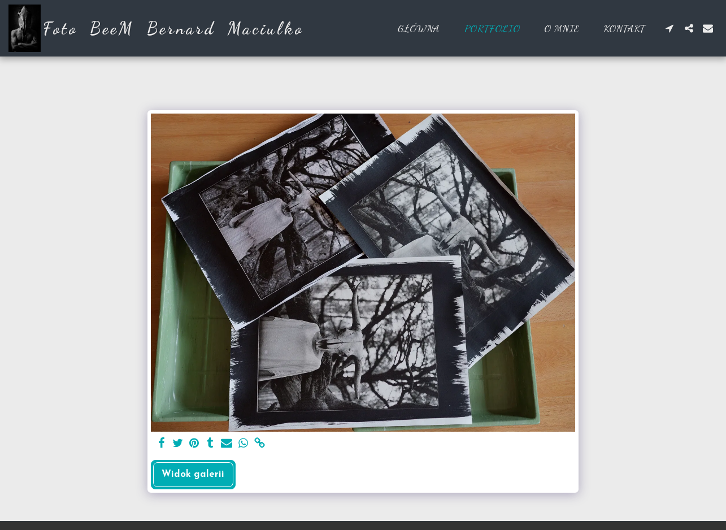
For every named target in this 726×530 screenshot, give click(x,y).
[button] (669, 28)
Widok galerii (193, 474)
